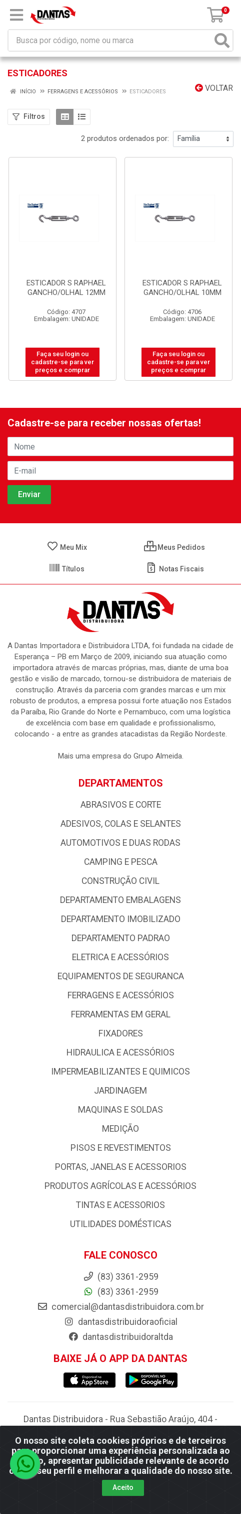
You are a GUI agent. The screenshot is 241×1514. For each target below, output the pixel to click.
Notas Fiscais (175, 569)
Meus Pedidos (174, 547)
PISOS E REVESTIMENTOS (120, 1148)
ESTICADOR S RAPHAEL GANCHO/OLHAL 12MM (66, 287)
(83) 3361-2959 (120, 1292)
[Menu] (17, 15)
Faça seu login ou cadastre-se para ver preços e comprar (62, 362)
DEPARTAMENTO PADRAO (121, 938)
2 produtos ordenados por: (125, 138)
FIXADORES (120, 1033)
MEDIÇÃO (120, 1129)
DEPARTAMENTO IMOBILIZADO (120, 919)
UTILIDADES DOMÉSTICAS (121, 1224)
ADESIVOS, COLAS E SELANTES (120, 824)
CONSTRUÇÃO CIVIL (121, 881)
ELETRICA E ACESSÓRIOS (120, 957)
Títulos (66, 569)
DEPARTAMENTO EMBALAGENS (120, 900)
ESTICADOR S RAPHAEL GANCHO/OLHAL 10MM (182, 287)
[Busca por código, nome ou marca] (110, 40)
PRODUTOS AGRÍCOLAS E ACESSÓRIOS (120, 1186)
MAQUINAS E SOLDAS (120, 1110)
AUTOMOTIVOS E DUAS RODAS (120, 843)
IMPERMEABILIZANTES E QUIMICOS (120, 1072)
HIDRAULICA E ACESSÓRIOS (120, 1052)
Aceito (123, 1504)
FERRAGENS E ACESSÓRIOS (121, 995)
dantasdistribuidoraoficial (121, 1322)
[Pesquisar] (222, 40)
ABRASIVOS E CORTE (120, 805)
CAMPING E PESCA (121, 862)
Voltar (214, 88)
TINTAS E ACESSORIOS (120, 1205)
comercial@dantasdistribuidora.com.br (120, 1307)
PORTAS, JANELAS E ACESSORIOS (120, 1167)
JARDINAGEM (120, 1091)
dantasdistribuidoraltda (120, 1337)
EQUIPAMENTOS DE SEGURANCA (121, 976)
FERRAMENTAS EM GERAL (120, 1014)
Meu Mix (66, 547)
